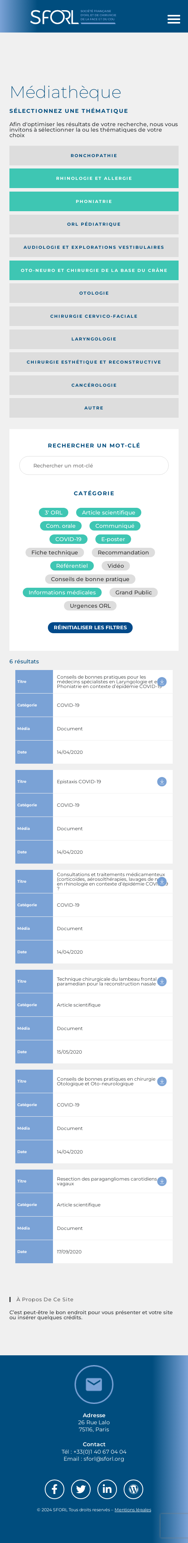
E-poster (113, 539)
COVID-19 (68, 539)
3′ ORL (53, 512)
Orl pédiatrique (94, 224)
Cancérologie (94, 385)
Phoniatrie (94, 201)
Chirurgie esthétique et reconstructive (94, 362)
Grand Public (133, 592)
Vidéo (116, 565)
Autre (94, 408)
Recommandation (123, 552)
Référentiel (72, 565)
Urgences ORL (90, 605)
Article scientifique (108, 512)
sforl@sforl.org (104, 1458)
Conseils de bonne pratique (90, 579)
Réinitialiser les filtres (90, 627)
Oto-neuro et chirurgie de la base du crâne (94, 270)
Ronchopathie (94, 155)
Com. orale (61, 525)
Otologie (94, 293)
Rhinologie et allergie (94, 178)
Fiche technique (54, 552)
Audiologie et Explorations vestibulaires (94, 247)
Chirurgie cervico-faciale (94, 316)
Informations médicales (62, 592)
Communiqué (115, 525)
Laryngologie (94, 339)
